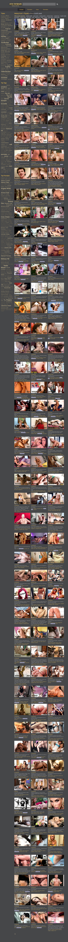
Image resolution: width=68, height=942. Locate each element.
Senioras (9, 60)
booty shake (6, 102)
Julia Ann (10, 238)
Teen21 (2, 67)
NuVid (2, 52)
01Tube (3, 15)
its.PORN (8, 41)
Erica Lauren (5, 223)
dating (55, 890)
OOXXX (3, 53)
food (38, 833)
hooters (8, 132)
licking (7, 138)
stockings (3, 164)
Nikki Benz (8, 269)
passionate (3, 152)
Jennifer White (5, 234)
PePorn (7, 53)
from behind (26, 223)
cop (23, 510)
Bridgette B (9, 205)
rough (6, 159)
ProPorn (9, 59)
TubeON (3, 68)
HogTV (7, 38)
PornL (3, 57)
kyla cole (25, 109)
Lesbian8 (8, 44)
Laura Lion (8, 248)
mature (3, 144)
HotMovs (9, 39)
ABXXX (3, 20)
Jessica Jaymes (4, 235)
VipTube (3, 73)
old (4, 150)
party (43, 757)
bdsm (8, 91)
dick (6, 115)
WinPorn (3, 74)
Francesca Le (4, 224)
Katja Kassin (7, 242)
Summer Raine (4, 298)
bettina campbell (20, 319)
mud (27, 261)
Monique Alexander (5, 264)
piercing (7, 152)
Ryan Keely (8, 281)
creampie (3, 109)
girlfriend (3, 127)
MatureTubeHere (5, 49)
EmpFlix (3, 28)
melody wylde (29, 16)
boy (34, 299)
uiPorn (2, 69)
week (40, 13)
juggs (4, 136)
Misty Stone (7, 261)
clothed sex (54, 435)
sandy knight (60, 378)
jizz (1, 136)
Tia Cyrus (3, 303)
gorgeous (18, 511)
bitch (17, 489)
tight (9, 168)
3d (17, 683)
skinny (2, 161)
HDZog (3, 38)
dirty (60, 510)
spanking (6, 163)
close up (11, 105)
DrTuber (3, 27)
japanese (9, 134)
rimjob (10, 157)
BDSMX (10, 22)
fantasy (2, 121)
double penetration (25, 416)
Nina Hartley (8, 270)
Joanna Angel (8, 236)
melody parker (42, 16)
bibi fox (58, 471)
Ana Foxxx (8, 186)
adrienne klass (36, 52)
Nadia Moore (4, 266)
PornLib (7, 57)
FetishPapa (4, 30)
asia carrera (35, 280)
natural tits (7, 147)
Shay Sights (6, 293)
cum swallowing (26, 605)
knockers (3, 137)
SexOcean (4, 62)
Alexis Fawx (5, 182)
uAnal (10, 68)
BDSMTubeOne (4, 22)
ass (9, 88)
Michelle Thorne (4, 260)
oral (7, 150)
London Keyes (4, 253)
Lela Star (3, 249)
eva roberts (20, 320)
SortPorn (9, 65)
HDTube (9, 36)
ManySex (9, 46)
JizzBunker (5, 42)
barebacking (43, 547)
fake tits (11, 120)
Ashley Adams (4, 196)
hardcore (9, 129)
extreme (15, 166)
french (7, 124)
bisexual (23, 183)
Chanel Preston (5, 211)
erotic (55, 318)
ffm (18, 35)
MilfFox (9, 50)
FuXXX (9, 32)
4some (38, 663)
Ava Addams (7, 199)
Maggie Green (6, 254)
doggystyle (4, 116)
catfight (49, 318)
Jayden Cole (8, 231)
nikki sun (24, 224)
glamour (32, 453)
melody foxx (56, 16)
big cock (9, 95)
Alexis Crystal (5, 180)
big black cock (53, 794)
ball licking (20, 147)
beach (22, 415)
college (2, 106)
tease (26, 892)
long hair (7, 140)
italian (32, 90)
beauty (2, 93)
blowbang (59, 185)
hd (2, 130)
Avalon (5, 201)
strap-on (53, 222)
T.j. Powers (8, 300)
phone (21, 910)
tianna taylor (37, 262)
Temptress (9, 301)
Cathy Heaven (9, 210)
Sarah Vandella (5, 286)
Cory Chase (5, 217)
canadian (49, 510)
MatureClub (4, 47)
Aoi (4, 194)
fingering (3, 124)
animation (16, 684)
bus (23, 926)
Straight (21, 9)
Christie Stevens (8, 214)
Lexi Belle (7, 249)
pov (9, 154)
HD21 (6, 34)
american (10, 87)
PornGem (8, 54)
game (58, 890)
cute (8, 113)
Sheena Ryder (4, 294)
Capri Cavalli (4, 209)
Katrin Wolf (3, 243)
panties (9, 151)
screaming (3, 160)
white (2, 172)
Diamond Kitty (8, 219)
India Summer (4, 228)
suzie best (23, 242)
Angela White (6, 188)
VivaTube (7, 73)
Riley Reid (7, 279)
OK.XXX (7, 52)
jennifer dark (23, 471)
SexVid (6, 63)
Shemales (45, 9)
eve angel (54, 164)
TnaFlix (7, 67)
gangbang (6, 126)
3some (8, 85)
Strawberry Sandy (8, 297)
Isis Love (8, 229)
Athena (6, 198)
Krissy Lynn (9, 244)
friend (11, 124)
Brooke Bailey (8, 207)
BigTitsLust (8, 24)
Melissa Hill (5, 259)
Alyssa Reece (4, 185)
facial (7, 120)
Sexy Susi (7, 290)
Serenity (2, 290)
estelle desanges (53, 53)
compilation (7, 106)
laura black (16, 17)
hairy (12, 127)
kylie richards (39, 300)
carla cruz (18, 260)
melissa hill (26, 701)
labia (38, 34)
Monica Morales (5, 262)
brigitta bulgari (26, 339)
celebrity (57, 90)
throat (6, 168)
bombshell (50, 35)
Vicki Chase (8, 309)
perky (26, 702)
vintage (2, 170)
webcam (6, 170)
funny (2, 126)
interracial (3, 134)
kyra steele (45, 242)
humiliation (39, 127)
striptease (8, 164)
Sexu (2, 63)
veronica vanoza (57, 165)
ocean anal (50, 17)
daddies (51, 91)
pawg (42, 871)
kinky (7, 136)
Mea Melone (10, 257)
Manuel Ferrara (6, 256)
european (3, 119)
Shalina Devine (5, 291)
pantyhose (24, 927)
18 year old (3, 85)
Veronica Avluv (4, 308)
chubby (6, 105)
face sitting (3, 120)
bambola (18, 339)
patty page (24, 360)
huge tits (3, 133)
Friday (8, 224)
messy (25, 261)
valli (33, 17)
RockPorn (3, 60)
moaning (9, 146)
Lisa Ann (7, 252)
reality (10, 156)
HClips (3, 34)
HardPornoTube (5, 33)
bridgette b (54, 35)
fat (5, 121)
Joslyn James (4, 238)
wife (5, 172)
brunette (4, 104)
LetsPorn (3, 46)
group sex (8, 127)
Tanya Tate (3, 301)
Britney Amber (5, 206)
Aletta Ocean (8, 179)
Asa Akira (7, 195)
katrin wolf (54, 681)
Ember (7, 222)
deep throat (56, 454)
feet (7, 121)
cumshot (3, 112)
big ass (7, 93)
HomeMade (3, 39)
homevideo (4, 132)
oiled (2, 150)
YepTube (10, 79)
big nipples (27, 643)
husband (8, 133)
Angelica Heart (4, 190)
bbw (6, 91)
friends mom (44, 299)
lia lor (29, 320)
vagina (41, 397)
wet (10, 170)
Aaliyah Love (4, 178)
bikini (44, 738)
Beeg (2, 24)
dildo (9, 115)
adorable (52, 719)
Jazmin (11, 232)
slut (5, 161)
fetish (10, 123)
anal (2, 88)
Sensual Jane (8, 289)
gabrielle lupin (33, 300)
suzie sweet (35, 16)
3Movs (7, 15)
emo (55, 930)
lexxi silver (29, 17)
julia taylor (25, 320)
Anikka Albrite (7, 191)
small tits (9, 161)
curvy (5, 113)
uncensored (8, 169)
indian (11, 133)
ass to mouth (38, 432)
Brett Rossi (3, 205)
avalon (34, 378)
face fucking (8, 119)
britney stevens (34, 813)
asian (5, 88)
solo (2, 163)
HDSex (3, 36)
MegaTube (4, 50)
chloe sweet (35, 146)
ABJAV (2, 18)
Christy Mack (3, 215)
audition (38, 547)
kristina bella (56, 17)
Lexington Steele (5, 250)
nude (9, 148)
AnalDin (3, 21)
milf (10, 144)
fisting (36, 184)
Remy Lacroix (4, 277)
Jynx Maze (3, 239)
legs (10, 137)
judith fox (44, 52)
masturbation (5, 142)
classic (41, 52)
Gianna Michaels (5, 226)
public (2, 156)
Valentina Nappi (6, 305)
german (10, 126)
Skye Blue (6, 295)
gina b (40, 146)
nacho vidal (52, 129)
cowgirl (10, 108)
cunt (2, 113)
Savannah (7, 288)
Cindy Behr (9, 215)
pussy (6, 156)
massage (3, 141)
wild (7, 172)
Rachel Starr (4, 276)
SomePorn (3, 65)
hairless (56, 910)
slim (21, 813)
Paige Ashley (9, 271)
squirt (9, 163)
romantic (3, 159)
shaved (8, 160)
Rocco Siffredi (4, 280)
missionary (4, 146)
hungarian (27, 359)
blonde (6, 99)
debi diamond (27, 380)
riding (7, 157)
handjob (3, 128)
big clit (23, 643)
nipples (6, 148)
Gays (37, 9)
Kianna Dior (3, 244)
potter (42, 17)
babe (2, 91)
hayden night (63, 16)
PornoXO (3, 59)
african (51, 700)
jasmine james (40, 664)
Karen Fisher (7, 240)
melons (7, 144)
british (11, 102)
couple (6, 107)
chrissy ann (37, 17)
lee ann (36, 281)
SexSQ (9, 62)
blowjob (4, 100)
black (2, 98)
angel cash (19, 223)
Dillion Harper (4, 221)
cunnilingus (9, 112)
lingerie (3, 140)
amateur (4, 87)
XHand (8, 74)
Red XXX (9, 276)
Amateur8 (9, 20)
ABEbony (8, 17)
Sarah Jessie (7, 284)
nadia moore (61, 550)
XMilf (11, 74)
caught (61, 757)
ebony (8, 118)
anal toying (24, 683)
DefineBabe (4, 25)
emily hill (25, 297)
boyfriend (37, 299)
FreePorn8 (4, 32)
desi (60, 814)
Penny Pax (3, 273)
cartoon (18, 278)
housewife (54, 662)
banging (38, 604)
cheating (3, 105)
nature (11, 147)
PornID (8, 56)
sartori (45, 17)
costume (34, 625)
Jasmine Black (4, 230)
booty (2, 102)
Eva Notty (11, 223)
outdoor (5, 151)
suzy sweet (50, 261)
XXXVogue (4, 79)
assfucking (8, 90)
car (54, 90)
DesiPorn (10, 25)
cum (11, 109)
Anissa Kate (5, 193)
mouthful (25, 737)
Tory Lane (6, 304)
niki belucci (44, 35)
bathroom (52, 34)
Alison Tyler (7, 184)
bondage (9, 100)
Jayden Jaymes (5, 232)
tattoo (7, 166)
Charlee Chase (4, 212)
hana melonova (26, 850)
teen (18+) (25, 398)
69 (50, 929)
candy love (50, 720)
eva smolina (54, 872)
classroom (39, 796)
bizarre (27, 183)
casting (9, 103)
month (36, 13)
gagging (32, 281)
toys (4, 169)
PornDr (3, 54)
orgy (2, 151)
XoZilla (2, 76)
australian (21, 204)
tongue (58, 73)
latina (6, 137)
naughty (2, 148)
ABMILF (7, 18)
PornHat (3, 56)
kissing (10, 136)
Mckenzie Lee (4, 257)
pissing (11, 152)
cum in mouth (4, 110)
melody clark (23, 17)
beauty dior (16, 777)
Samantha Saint (4, 283)
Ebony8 (7, 27)
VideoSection (6, 71)
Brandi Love (8, 203)
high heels (5, 130)
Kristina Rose (4, 246)
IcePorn (3, 41)
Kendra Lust (9, 243)
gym (28, 278)
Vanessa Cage (4, 307)
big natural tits (4, 97)
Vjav (12, 73)
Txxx (7, 68)
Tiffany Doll (8, 303)
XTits (6, 76)
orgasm (10, 150)
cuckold (8, 109)
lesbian (3, 138)
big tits (9, 97)
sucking (3, 166)
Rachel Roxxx (8, 274)
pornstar (4, 154)
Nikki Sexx (3, 270)
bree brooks (58, 509)
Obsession (3, 271)
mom (2, 147)
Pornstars (29, 9)
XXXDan (4, 77)
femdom (6, 123)
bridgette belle (59, 35)
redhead (3, 157)
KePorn (2, 44)
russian (9, 159)
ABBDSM (3, 17)
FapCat (7, 29)
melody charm (50, 16)
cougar (2, 107)
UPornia (7, 69)
